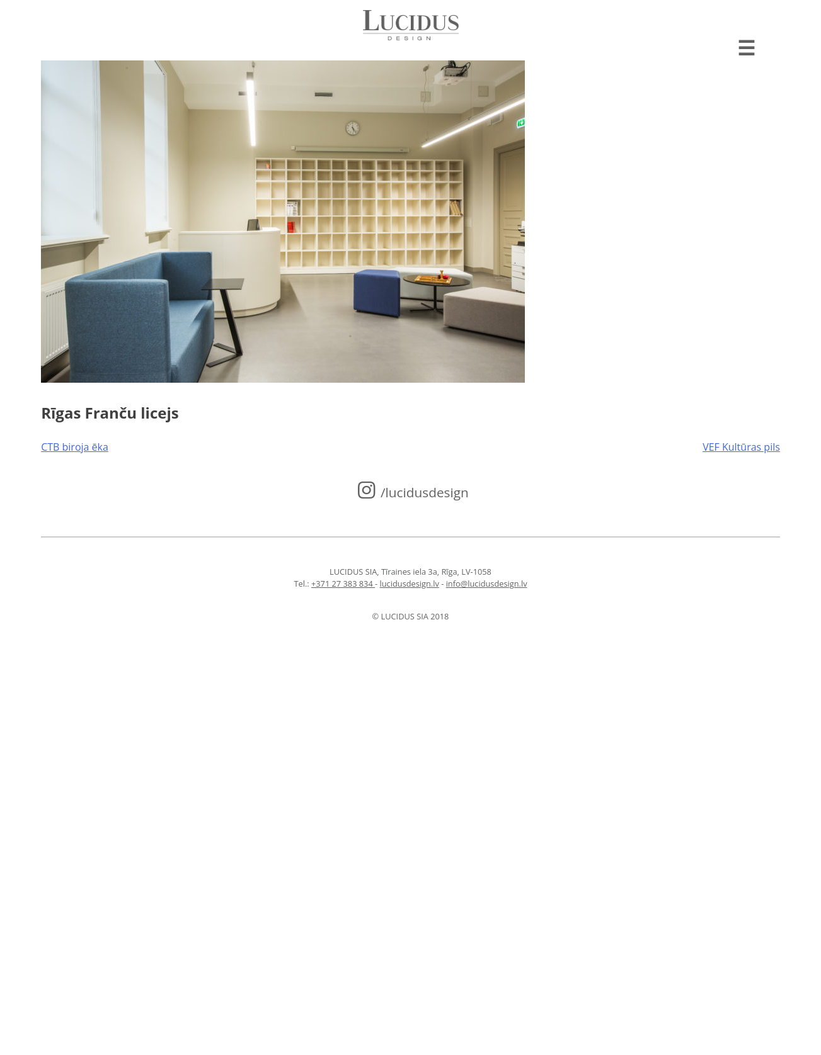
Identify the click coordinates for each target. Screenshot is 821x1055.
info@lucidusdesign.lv (486, 583)
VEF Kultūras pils (741, 447)
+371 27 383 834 (343, 583)
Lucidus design (410, 25)
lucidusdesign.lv (409, 583)
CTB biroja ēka (74, 447)
